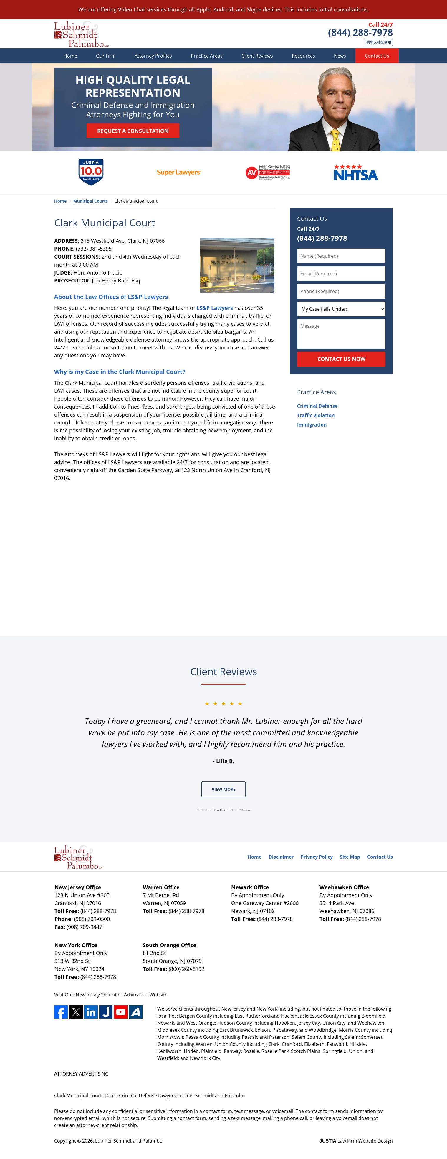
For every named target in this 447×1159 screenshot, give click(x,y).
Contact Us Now (341, 358)
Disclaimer (281, 857)
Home (70, 56)
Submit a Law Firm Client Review (223, 809)
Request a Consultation (133, 130)
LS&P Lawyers (214, 307)
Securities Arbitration (125, 994)
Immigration (312, 425)
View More (224, 789)
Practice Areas (207, 56)
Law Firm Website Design (356, 1141)
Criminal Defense (317, 406)
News (340, 56)
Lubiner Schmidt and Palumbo (129, 1141)
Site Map (350, 857)
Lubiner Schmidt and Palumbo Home (81, 34)
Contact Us (377, 56)
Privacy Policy (317, 857)
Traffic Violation (316, 415)
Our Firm (106, 56)
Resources (303, 56)
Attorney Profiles (153, 56)
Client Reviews (257, 56)
